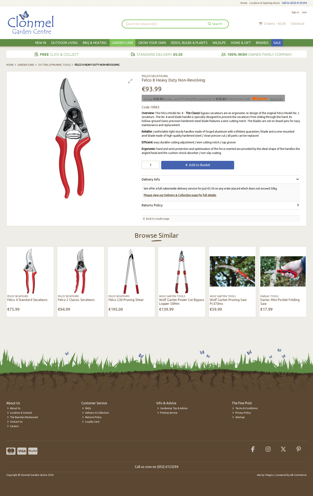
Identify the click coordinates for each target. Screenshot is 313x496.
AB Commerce (298, 475)
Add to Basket (197, 165)
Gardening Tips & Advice (172, 408)
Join (304, 12)
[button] (130, 81)
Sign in (295, 12)
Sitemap (238, 417)
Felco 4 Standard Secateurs (27, 300)
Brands (262, 43)
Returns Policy (91, 417)
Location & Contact (19, 412)
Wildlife (219, 43)
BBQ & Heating (95, 43)
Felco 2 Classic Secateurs (76, 300)
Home (243, 3)
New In (40, 43)
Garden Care (122, 43)
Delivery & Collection (95, 412)
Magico (269, 475)
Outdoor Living (64, 43)
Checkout (297, 23)
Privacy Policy (241, 412)
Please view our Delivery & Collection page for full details (180, 195)
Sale (277, 43)
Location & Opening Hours (265, 3)
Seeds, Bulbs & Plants (189, 43)
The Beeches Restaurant (22, 417)
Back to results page (157, 218)
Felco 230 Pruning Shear (126, 300)
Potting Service (167, 412)
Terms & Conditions (245, 408)
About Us (14, 408)
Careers (13, 426)
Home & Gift (241, 43)
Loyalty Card (90, 421)
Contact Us (15, 421)
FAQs (86, 408)
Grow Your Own (152, 43)
